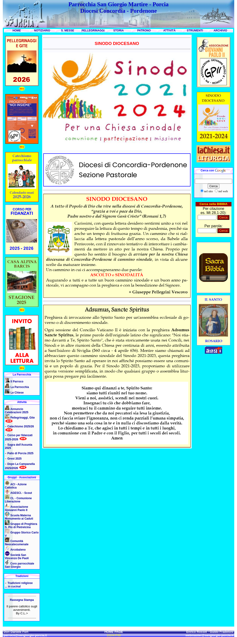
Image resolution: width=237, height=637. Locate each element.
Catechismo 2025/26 (20, 426)
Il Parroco (16, 381)
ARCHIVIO (220, 30)
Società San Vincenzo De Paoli (17, 556)
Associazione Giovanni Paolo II (16, 508)
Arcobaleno (18, 549)
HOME (16, 30)
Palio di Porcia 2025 (20, 453)
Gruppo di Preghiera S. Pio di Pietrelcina (21, 525)
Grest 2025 (14, 458)
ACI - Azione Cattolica (16, 486)
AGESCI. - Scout (21, 493)
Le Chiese (17, 392)
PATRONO (144, 30)
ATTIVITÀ (169, 30)
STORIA (118, 30)
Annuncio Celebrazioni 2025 (16, 410)
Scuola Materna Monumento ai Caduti (19, 517)
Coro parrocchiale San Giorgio (19, 565)
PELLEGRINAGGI (92, 30)
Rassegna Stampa (22, 600)
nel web (223, 191)
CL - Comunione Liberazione (18, 500)
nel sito (208, 191)
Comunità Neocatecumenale (16, 542)
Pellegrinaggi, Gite (22, 417)
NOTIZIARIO (42, 30)
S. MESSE (67, 30)
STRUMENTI (195, 30)
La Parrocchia (19, 387)
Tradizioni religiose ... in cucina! (19, 584)
